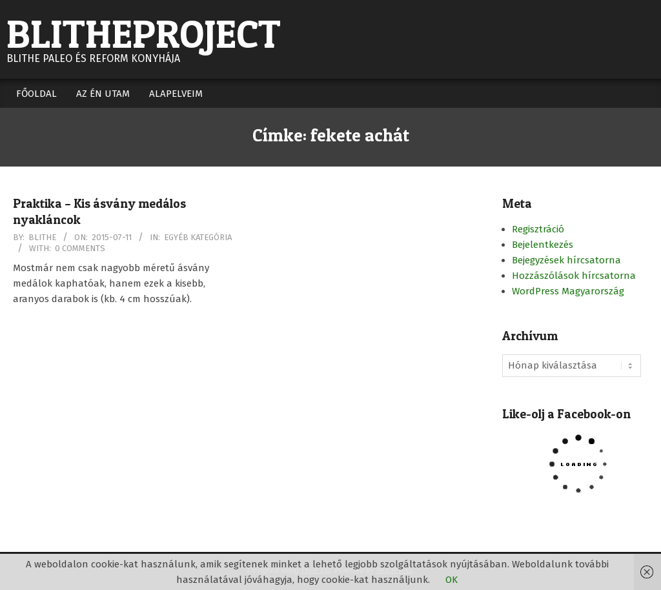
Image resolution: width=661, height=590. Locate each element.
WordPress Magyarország (568, 291)
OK (451, 579)
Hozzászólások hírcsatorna (574, 275)
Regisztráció (538, 229)
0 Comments (80, 248)
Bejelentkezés (542, 244)
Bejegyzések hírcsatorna (566, 260)
